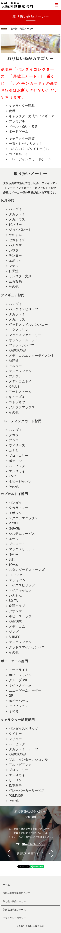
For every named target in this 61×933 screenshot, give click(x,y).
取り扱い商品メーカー (14, 901)
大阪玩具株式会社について (16, 893)
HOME (4, 28)
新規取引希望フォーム (30, 853)
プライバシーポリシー (14, 918)
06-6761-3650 (33, 844)
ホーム (6, 884)
